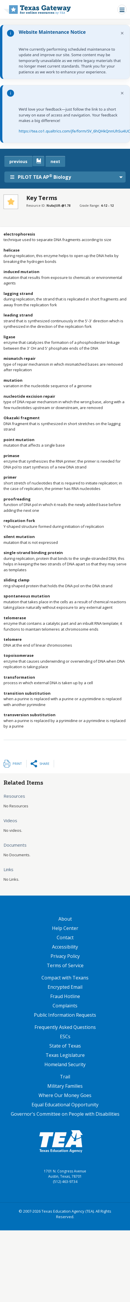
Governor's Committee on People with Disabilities (65, 1114)
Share (44, 763)
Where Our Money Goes (65, 1095)
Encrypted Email (65, 987)
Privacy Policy (65, 956)
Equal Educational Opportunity (65, 1104)
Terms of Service (65, 965)
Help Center (65, 928)
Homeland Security (65, 1064)
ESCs (65, 1036)
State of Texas (65, 1046)
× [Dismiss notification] (122, 33)
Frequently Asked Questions (65, 1027)
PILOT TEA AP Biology (40, 176)
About (65, 919)
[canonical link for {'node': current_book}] (38, 161)
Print (17, 763)
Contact (65, 937)
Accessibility (65, 947)
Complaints (65, 1005)
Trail (65, 1076)
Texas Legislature (65, 1055)
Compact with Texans (65, 977)
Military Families (65, 1086)
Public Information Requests (65, 1015)
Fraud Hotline (65, 996)
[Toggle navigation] (121, 9)
